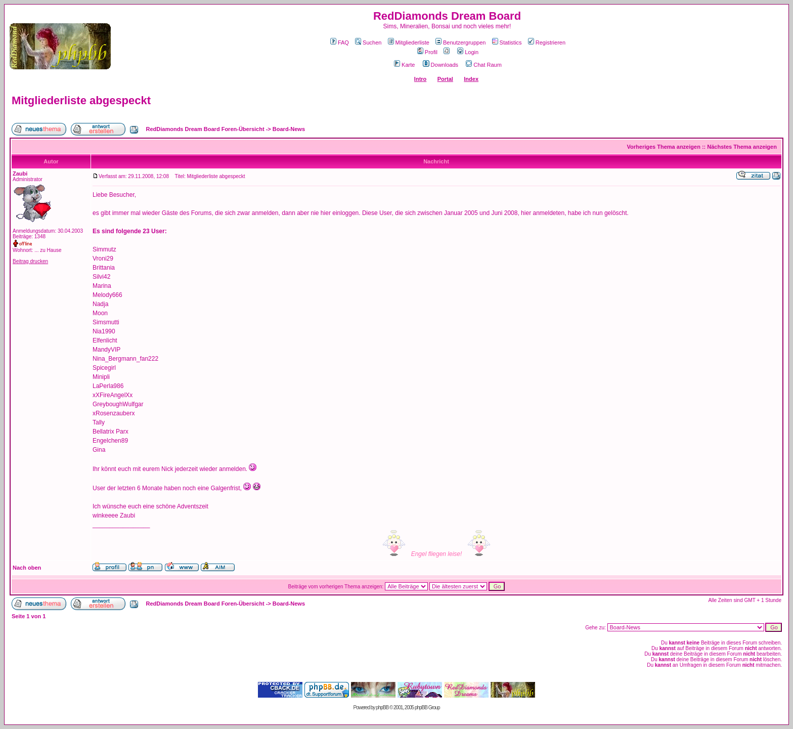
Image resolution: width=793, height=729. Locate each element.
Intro (420, 79)
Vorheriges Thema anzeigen (663, 147)
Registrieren (546, 42)
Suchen (368, 42)
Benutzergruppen (460, 42)
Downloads (440, 65)
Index (471, 79)
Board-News (289, 129)
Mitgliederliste (408, 42)
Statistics (507, 42)
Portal (445, 79)
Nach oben (27, 568)
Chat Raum (484, 65)
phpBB (382, 707)
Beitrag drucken (30, 261)
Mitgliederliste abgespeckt (81, 100)
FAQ (339, 42)
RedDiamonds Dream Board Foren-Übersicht (205, 129)
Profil (427, 52)
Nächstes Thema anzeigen (742, 147)
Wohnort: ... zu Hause (37, 250)
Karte (404, 65)
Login (467, 52)
